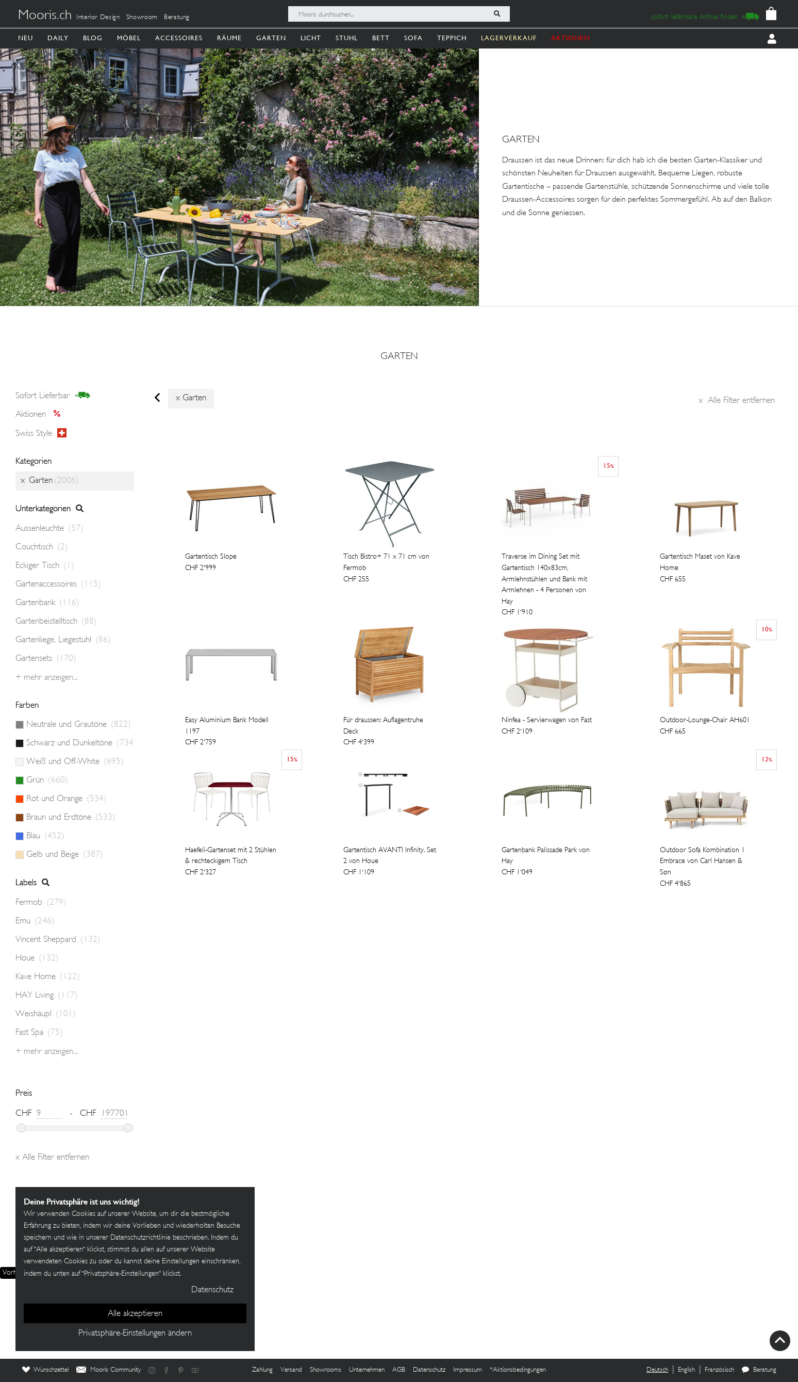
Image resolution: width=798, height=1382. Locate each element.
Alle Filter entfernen (737, 401)
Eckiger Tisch (44, 566)
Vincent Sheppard (58, 940)
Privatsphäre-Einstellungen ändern (135, 1333)
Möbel (129, 38)
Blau (45, 836)
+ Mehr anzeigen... (46, 678)
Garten (271, 38)
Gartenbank (47, 603)
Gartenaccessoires (58, 584)
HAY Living (46, 995)
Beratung (177, 17)
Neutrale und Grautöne (78, 725)
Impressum (467, 1370)
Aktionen (40, 415)
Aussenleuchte (49, 529)
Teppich (452, 38)
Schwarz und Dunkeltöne (80, 743)
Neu (25, 38)
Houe (37, 958)
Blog (93, 38)
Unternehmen (367, 1370)
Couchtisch (41, 547)
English (686, 1370)
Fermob (40, 903)
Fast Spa (39, 1033)
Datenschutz (429, 1370)
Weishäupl (45, 1014)
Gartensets (45, 659)
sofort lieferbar (52, 396)
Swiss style (40, 433)
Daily (58, 38)
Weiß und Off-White (75, 762)
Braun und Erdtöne (70, 818)
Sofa (413, 38)
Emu (35, 921)
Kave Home (47, 977)
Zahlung (262, 1370)
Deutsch (657, 1370)
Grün (47, 780)
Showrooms (325, 1370)
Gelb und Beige (64, 855)
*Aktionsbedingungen (518, 1370)
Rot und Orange (66, 799)
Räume (229, 38)
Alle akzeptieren (135, 1314)
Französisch (719, 1370)
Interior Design (98, 17)
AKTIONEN (570, 38)
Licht (311, 38)
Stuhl (347, 38)
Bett (381, 38)
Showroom (142, 17)
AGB (398, 1370)
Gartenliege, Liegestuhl (63, 640)
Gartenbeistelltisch (56, 621)
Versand (291, 1370)
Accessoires (179, 38)
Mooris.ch (45, 16)
